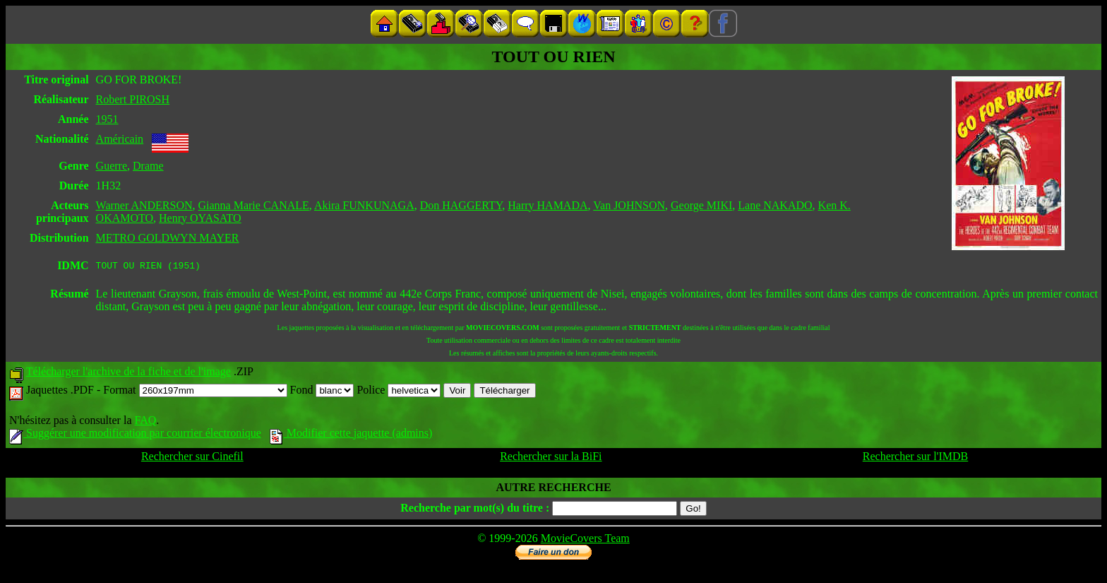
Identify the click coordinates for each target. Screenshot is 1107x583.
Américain (120, 139)
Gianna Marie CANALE (253, 205)
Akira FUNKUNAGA (364, 205)
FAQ (145, 422)
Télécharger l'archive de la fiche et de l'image (128, 373)
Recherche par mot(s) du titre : (474, 510)
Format (195, 392)
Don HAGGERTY (461, 205)
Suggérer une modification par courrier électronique (135, 435)
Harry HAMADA (547, 205)
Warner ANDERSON (144, 205)
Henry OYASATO (200, 218)
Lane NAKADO (775, 205)
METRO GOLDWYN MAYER (167, 238)
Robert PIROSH (132, 99)
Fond (322, 392)
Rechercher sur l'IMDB (916, 458)
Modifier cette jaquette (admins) (351, 435)
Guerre (111, 166)
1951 (107, 119)
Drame (148, 166)
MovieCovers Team (585, 540)
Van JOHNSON (629, 205)
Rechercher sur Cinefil (192, 458)
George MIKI (701, 205)
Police (399, 392)
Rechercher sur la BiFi (551, 458)
